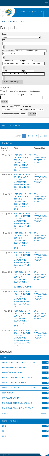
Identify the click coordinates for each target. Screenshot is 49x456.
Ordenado (26, 110)
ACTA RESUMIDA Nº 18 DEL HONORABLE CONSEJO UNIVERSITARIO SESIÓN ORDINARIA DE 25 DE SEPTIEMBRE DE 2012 (22, 279)
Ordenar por (26, 107)
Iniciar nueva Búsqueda (12, 82)
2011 (4, 431)
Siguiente (43, 136)
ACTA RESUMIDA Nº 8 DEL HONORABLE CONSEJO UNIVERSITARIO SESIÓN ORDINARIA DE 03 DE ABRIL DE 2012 (22, 201)
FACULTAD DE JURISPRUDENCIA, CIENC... (19, 362)
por (3, 40)
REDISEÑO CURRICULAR (12, 373)
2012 (4, 426)
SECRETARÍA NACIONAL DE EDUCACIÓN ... (19, 388)
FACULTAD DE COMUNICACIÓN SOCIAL (18, 408)
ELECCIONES (7, 393)
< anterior (5, 413)
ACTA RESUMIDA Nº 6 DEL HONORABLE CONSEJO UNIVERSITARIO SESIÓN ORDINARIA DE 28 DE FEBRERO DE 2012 (22, 162)
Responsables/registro (10, 114)
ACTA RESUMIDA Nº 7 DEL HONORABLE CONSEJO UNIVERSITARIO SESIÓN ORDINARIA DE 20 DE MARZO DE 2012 (22, 182)
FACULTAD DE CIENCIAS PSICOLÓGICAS (18, 378)
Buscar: (5, 34)
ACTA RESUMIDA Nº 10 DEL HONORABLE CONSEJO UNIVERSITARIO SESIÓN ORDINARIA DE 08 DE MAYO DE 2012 (22, 221)
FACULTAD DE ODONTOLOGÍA (14, 383)
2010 (4, 436)
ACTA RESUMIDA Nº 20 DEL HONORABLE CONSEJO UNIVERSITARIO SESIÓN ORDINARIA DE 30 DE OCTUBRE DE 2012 (22, 338)
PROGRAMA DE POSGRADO (13, 368)
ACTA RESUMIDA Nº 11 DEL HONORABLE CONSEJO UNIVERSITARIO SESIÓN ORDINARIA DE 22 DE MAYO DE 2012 (22, 260)
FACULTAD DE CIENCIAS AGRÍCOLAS (17, 403)
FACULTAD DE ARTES (10, 398)
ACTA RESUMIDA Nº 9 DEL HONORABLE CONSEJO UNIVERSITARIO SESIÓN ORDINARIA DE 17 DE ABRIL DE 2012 (22, 240)
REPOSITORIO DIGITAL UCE (13, 22)
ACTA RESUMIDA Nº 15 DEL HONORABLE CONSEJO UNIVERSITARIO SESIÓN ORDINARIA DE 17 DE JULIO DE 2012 (22, 318)
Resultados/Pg (7, 107)
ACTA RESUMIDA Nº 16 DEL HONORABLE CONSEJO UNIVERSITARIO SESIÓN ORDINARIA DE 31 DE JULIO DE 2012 (22, 299)
